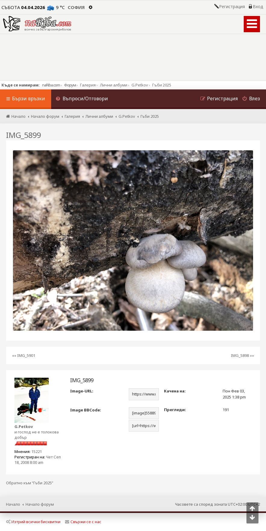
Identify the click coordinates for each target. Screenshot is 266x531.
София (76, 7)
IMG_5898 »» (242, 355)
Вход (258, 6)
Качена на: (175, 391)
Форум (70, 85)
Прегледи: (175, 409)
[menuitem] (82, 99)
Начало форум (40, 504)
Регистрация (232, 6)
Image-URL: (81, 391)
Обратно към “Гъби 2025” (29, 483)
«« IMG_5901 (23, 355)
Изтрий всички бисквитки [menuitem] (33, 521)
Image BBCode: (85, 410)
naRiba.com (51, 85)
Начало (13, 504)
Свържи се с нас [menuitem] (83, 521)
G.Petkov (23, 426)
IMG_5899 (23, 135)
